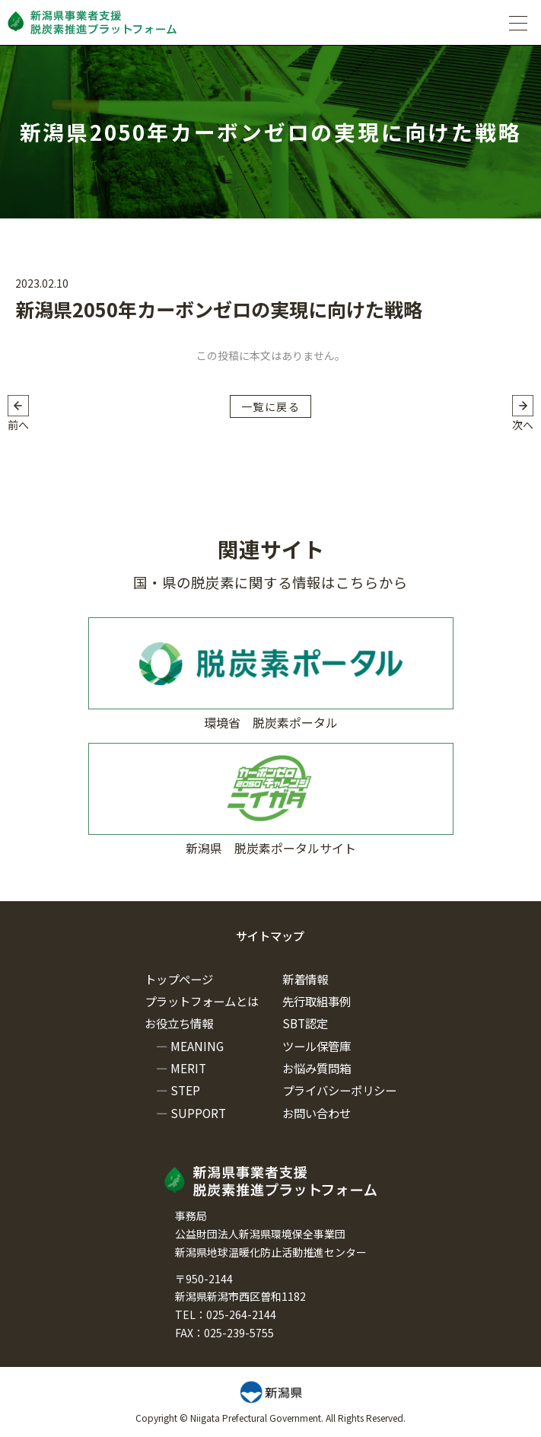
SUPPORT (198, 1112)
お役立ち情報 (179, 1023)
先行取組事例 (316, 1001)
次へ (522, 424)
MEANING (197, 1045)
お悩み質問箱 (316, 1067)
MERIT (188, 1067)
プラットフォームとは (202, 1001)
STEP (185, 1090)
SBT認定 (305, 1023)
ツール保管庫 (316, 1045)
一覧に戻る (270, 406)
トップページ (179, 978)
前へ (18, 424)
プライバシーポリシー (339, 1090)
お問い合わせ (316, 1112)
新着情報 (305, 978)
